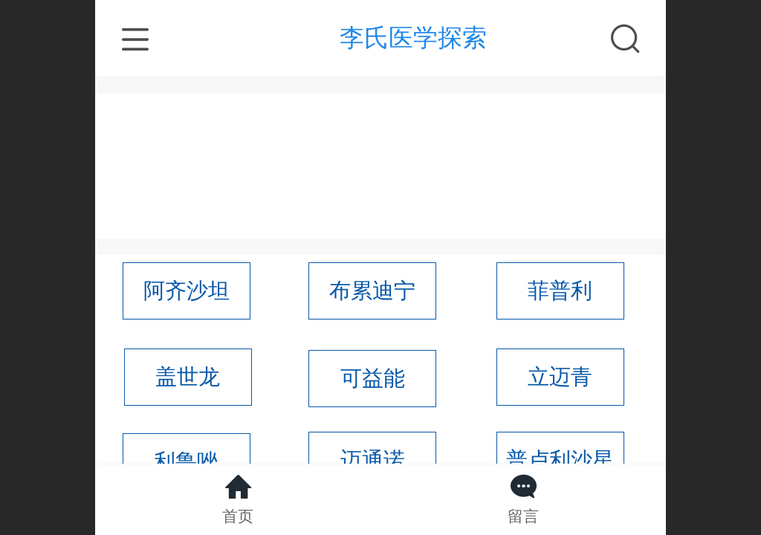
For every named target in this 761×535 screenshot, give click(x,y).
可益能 (372, 378)
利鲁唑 (186, 461)
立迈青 (560, 377)
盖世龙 (187, 377)
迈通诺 (372, 460)
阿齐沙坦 (186, 290)
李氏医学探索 (413, 37)
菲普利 (560, 290)
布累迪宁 (372, 290)
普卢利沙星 (560, 460)
